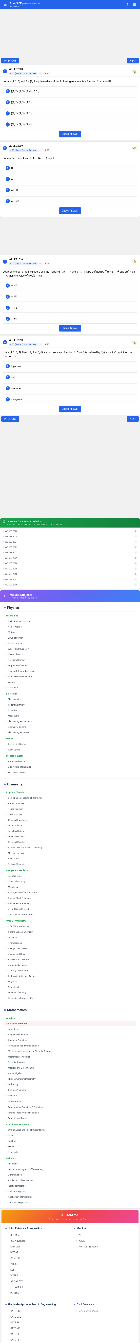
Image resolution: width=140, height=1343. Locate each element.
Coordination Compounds (19, 914)
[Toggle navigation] (134, 4)
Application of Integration (19, 1197)
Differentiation (13, 1175)
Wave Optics (12, 749)
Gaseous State (13, 814)
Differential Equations (17, 1202)
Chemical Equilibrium (16, 820)
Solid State (12, 858)
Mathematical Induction (17, 1057)
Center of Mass (14, 654)
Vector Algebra (13, 627)
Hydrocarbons (13, 943)
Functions (11, 1163)
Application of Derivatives (19, 1180)
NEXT (133, 60)
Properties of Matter (16, 665)
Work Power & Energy (17, 649)
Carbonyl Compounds (17, 970)
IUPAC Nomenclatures (17, 926)
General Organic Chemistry (19, 932)
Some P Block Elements (18, 903)
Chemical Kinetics (15, 842)
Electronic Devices (15, 772)
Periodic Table (13, 876)
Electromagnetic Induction (19, 721)
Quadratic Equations (16, 1040)
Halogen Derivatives (16, 948)
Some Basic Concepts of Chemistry (23, 798)
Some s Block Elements (18, 898)
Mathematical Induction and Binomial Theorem (28, 1051)
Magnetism (12, 716)
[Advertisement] (70, 34)
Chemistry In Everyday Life (19, 998)
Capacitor (11, 710)
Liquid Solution (13, 825)
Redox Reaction (14, 809)
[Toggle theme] (128, 5)
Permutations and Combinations (22, 1046)
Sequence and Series (16, 1034)
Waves (10, 682)
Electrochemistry (14, 853)
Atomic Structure (14, 803)
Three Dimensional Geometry (20, 1079)
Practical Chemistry (15, 992)
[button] (70, 91)
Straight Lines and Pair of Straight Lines (25, 1130)
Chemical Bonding (15, 881)
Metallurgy (11, 887)
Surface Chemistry (15, 864)
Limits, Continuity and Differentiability (24, 1169)
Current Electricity (14, 705)
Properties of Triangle (17, 1118)
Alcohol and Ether (15, 954)
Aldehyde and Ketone (17, 959)
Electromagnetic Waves (18, 732)
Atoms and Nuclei (15, 761)
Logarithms (12, 1029)
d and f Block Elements (17, 909)
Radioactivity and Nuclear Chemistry (23, 847)
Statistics (11, 1095)
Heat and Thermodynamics (19, 671)
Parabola (11, 1141)
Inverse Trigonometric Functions (22, 1112)
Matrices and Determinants (19, 1068)
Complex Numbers (15, 1090)
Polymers (11, 981)
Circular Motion (13, 643)
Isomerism (11, 937)
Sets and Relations (16, 1023)
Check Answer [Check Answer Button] (70, 133)
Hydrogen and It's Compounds (21, 892)
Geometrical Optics (15, 744)
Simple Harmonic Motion (18, 676)
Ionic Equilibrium (14, 831)
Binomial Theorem (15, 1062)
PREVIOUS (10, 60)
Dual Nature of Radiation (18, 767)
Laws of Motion (14, 638)
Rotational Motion (15, 660)
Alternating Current (15, 727)
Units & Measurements (17, 621)
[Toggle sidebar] (5, 4)
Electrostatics (13, 699)
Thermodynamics (15, 836)
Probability (11, 1084)
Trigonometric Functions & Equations (24, 1107)
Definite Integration (15, 1191)
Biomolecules (13, 987)
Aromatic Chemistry (16, 965)
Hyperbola (11, 1152)
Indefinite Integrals (15, 1186)
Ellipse (9, 1146)
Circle (9, 1135)
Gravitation (11, 687)
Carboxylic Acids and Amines (20, 976)
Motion (10, 632)
